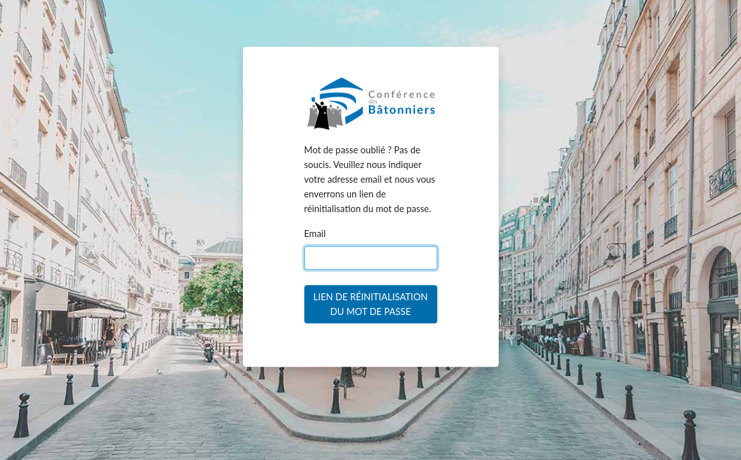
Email (315, 234)
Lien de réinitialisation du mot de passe (370, 305)
